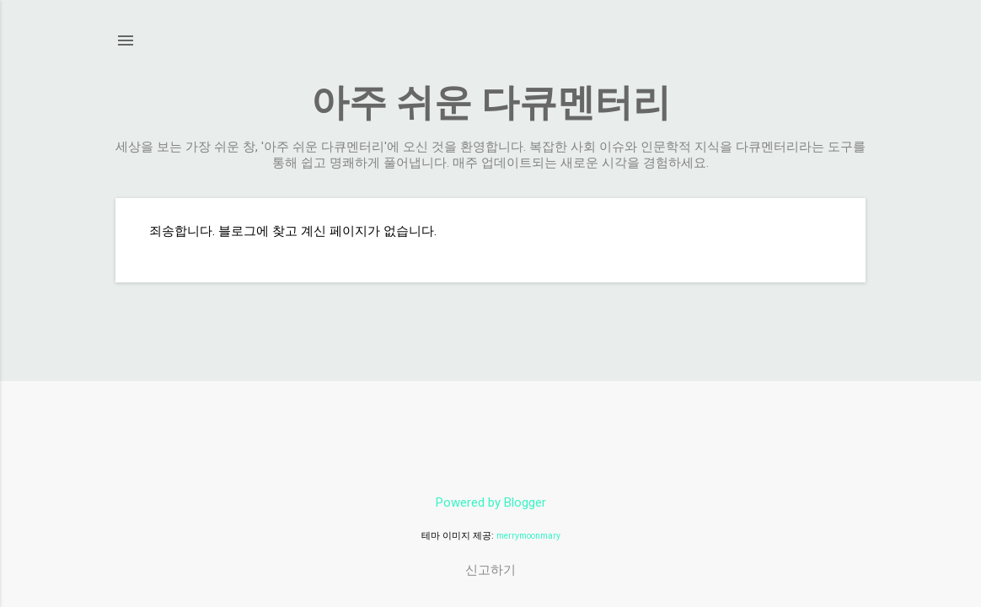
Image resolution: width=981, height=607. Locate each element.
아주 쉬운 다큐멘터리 (491, 102)
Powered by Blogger (491, 502)
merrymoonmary (528, 535)
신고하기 (490, 569)
